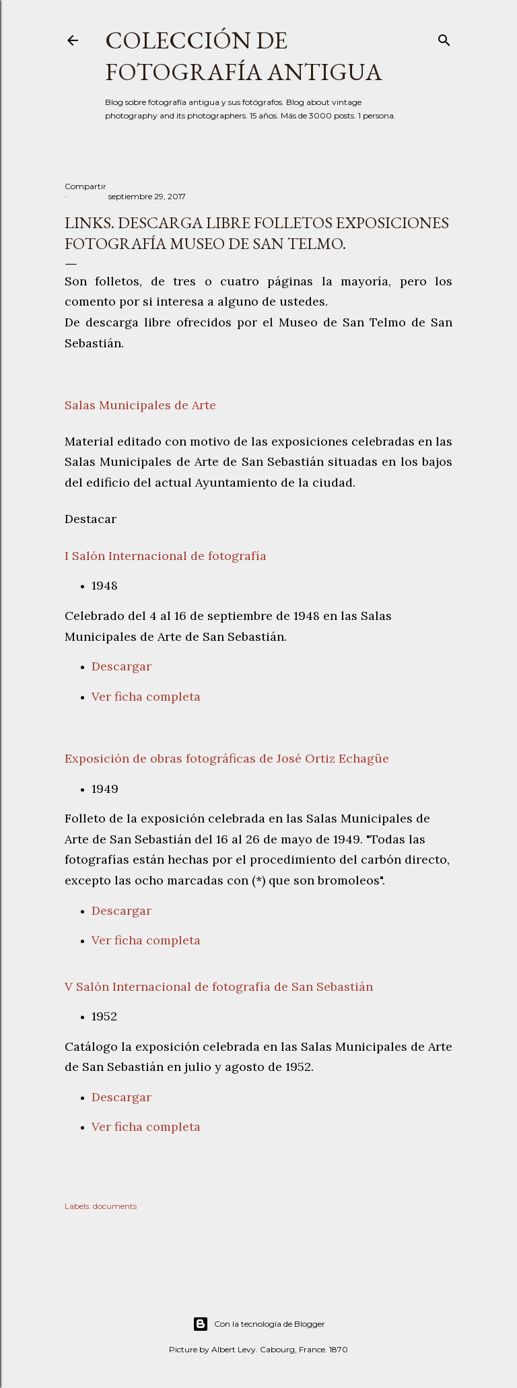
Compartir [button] (85, 186)
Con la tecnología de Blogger (259, 1324)
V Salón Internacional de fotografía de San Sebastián (219, 986)
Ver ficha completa (146, 696)
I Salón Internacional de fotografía (166, 555)
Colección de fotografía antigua (243, 56)
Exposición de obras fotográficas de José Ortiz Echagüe (227, 758)
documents (115, 1206)
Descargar (121, 666)
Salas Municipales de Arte (140, 405)
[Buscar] (444, 37)
